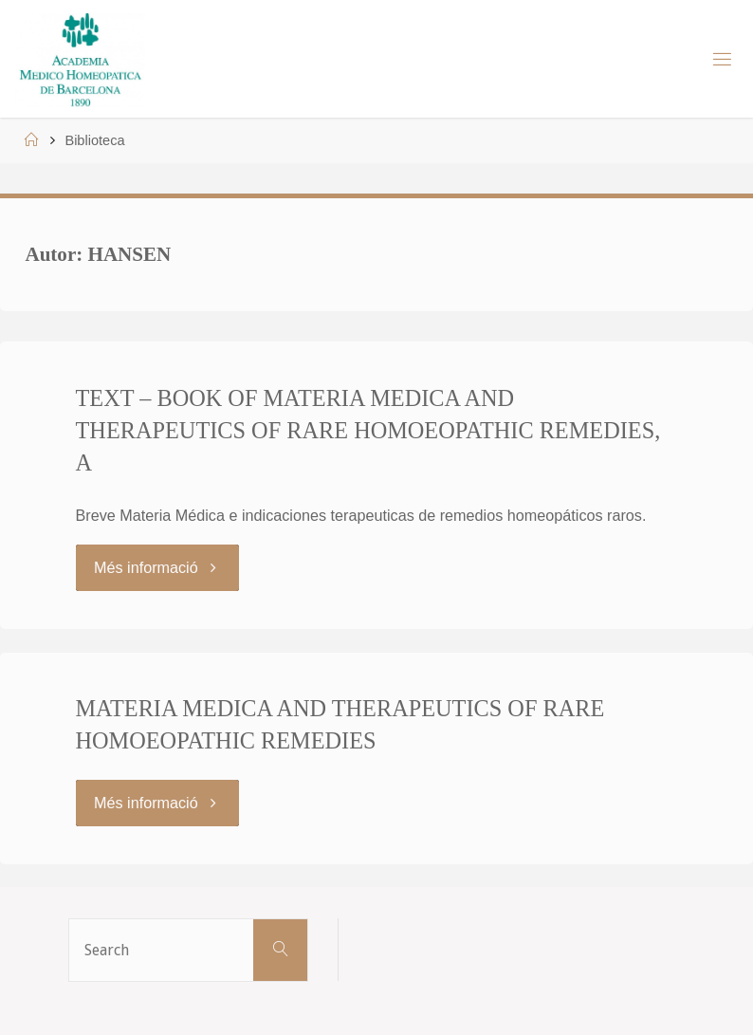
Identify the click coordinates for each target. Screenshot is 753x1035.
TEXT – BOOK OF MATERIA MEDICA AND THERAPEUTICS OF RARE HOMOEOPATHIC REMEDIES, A (368, 430)
